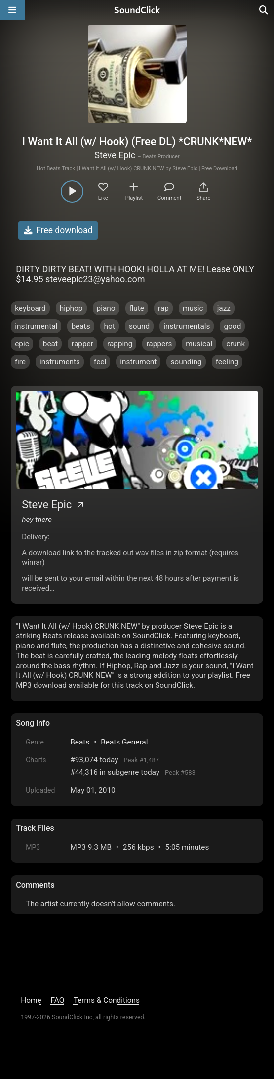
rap (163, 308)
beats (80, 326)
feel (100, 361)
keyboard (30, 308)
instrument (138, 361)
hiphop (71, 308)
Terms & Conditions (107, 1000)
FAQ (57, 1000)
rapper (82, 343)
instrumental (36, 326)
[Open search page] (264, 10)
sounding (185, 361)
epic (22, 343)
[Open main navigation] (12, 10)
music (193, 308)
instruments (59, 361)
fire (20, 361)
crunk (235, 343)
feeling (227, 361)
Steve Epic (114, 155)
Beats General (124, 742)
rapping (119, 343)
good (232, 326)
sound (139, 326)
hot (109, 326)
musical (199, 343)
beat (50, 343)
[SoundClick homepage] (137, 9)
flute (136, 308)
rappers (159, 343)
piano (106, 308)
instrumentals (186, 326)
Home (31, 1000)
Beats (79, 742)
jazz (224, 308)
